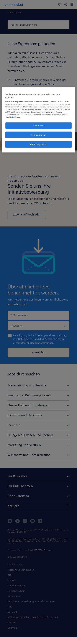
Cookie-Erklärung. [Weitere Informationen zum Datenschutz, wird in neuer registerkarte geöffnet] (13, 117)
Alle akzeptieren (38, 144)
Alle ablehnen (38, 134)
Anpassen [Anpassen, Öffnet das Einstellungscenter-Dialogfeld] (38, 125)
